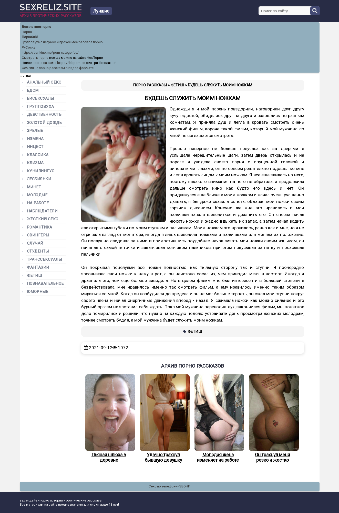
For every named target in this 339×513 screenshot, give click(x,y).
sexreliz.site (28, 500)
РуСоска (28, 47)
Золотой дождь (44, 123)
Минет (34, 187)
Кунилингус (41, 171)
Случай (35, 243)
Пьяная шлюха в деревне (108, 418)
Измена (35, 139)
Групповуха (40, 107)
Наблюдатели (42, 211)
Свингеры (38, 235)
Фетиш (195, 331)
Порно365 (30, 37)
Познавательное (45, 283)
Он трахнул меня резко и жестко (272, 418)
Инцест (35, 147)
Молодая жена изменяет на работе (218, 418)
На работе (38, 203)
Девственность (44, 114)
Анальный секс (44, 82)
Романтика (39, 227)
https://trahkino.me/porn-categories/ (50, 52)
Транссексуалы (44, 259)
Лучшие (101, 11)
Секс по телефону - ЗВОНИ (169, 486)
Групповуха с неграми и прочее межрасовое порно (62, 42)
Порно (27, 32)
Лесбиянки (39, 179)
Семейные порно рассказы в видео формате (58, 68)
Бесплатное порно (36, 27)
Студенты (38, 251)
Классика (38, 155)
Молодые (37, 195)
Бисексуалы (40, 98)
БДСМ (33, 90)
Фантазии (38, 267)
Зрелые (35, 131)
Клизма (35, 163)
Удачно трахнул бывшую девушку (163, 418)
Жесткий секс (42, 219)
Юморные (37, 292)
